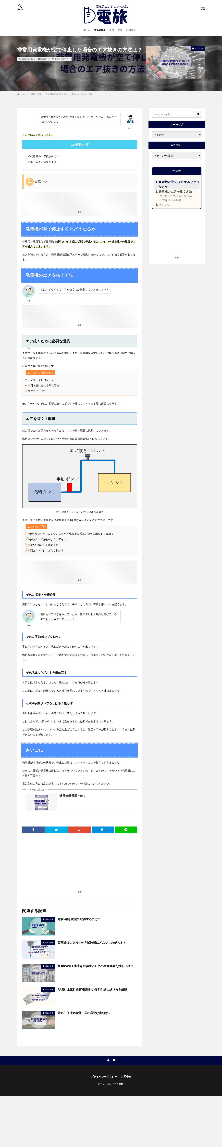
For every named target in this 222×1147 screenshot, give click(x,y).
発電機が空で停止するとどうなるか (179, 184)
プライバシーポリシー (104, 1076)
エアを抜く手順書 (170, 200)
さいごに (165, 204)
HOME (23, 94)
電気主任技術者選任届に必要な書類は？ (84, 1013)
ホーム (86, 29)
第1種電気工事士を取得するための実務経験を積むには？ (95, 966)
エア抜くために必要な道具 (176, 195)
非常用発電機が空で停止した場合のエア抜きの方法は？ (70, 94)
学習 (120, 29)
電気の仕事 (100, 29)
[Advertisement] (79, 200)
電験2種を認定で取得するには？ (79, 919)
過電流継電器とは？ (72, 796)
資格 (111, 29)
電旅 (121, 1084)
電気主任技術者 (61, 59)
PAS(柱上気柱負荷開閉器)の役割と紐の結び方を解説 (92, 989)
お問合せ (130, 29)
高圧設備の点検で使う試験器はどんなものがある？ (92, 942)
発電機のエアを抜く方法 (175, 191)
